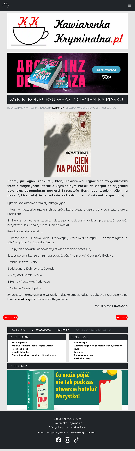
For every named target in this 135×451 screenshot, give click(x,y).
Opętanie (78, 354)
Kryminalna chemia (83, 357)
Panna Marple (80, 344)
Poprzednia (22, 318)
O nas (41, 434)
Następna (119, 318)
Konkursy (58, 108)
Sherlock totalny (82, 360)
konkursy (24, 299)
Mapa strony (77, 434)
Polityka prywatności (57, 434)
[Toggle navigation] (129, 5)
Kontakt (90, 434)
